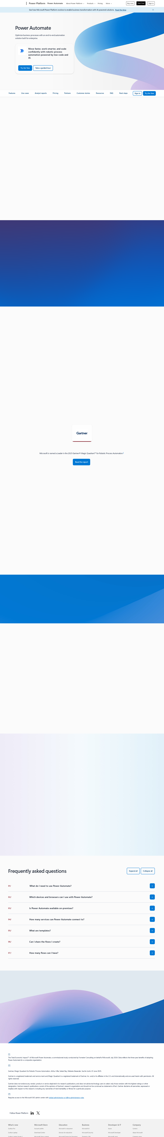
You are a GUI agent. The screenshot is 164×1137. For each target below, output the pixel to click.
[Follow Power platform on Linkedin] (32, 1113)
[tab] (82, 433)
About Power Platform (74, 3)
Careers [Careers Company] (135, 1128)
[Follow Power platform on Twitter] (38, 1113)
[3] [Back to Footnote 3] (9, 1094)
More (108, 3)
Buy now (130, 3)
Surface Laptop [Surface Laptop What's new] (12, 1132)
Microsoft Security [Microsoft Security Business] (87, 1132)
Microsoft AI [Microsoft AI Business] (85, 1128)
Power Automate (55, 3)
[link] (12, 94)
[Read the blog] (120, 10)
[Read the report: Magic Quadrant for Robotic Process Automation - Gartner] (81, 462)
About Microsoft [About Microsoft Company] (137, 1132)
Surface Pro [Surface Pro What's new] (11, 1128)
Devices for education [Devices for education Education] (65, 1132)
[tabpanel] (81, 458)
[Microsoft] (16, 3)
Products (90, 3)
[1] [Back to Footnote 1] (9, 1054)
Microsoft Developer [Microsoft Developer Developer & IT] (114, 1132)
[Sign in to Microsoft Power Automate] (137, 93)
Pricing (100, 3)
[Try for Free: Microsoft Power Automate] (25, 68)
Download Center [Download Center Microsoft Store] (39, 1132)
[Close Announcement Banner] (152, 10)
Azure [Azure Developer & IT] (110, 1128)
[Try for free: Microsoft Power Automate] (149, 93)
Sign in (151, 3)
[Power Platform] (37, 3)
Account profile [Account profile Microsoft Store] (39, 1128)
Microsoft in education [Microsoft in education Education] (66, 1128)
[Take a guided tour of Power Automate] (43, 68)
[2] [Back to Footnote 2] (9, 1065)
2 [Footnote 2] (123, 453)
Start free (141, 3)
